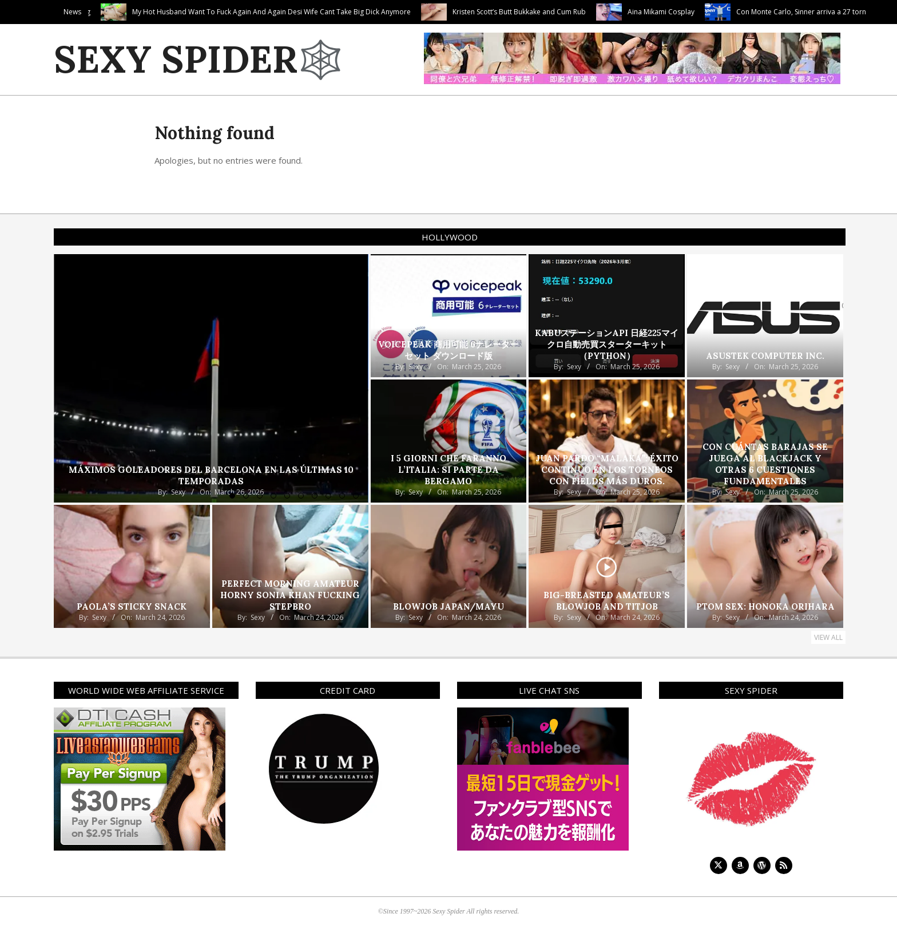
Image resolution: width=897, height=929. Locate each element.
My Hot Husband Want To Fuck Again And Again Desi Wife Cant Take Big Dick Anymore (329, 12)
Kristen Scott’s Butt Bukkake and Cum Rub (577, 12)
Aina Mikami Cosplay (719, 12)
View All (828, 637)
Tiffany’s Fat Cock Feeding (107, 12)
